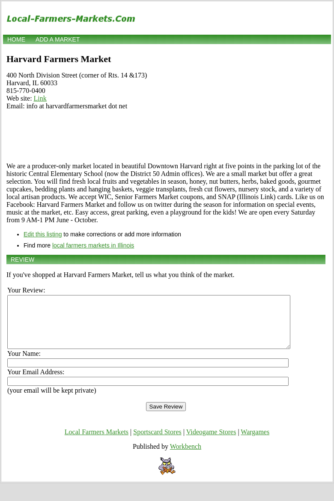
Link (40, 98)
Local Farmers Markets (96, 442)
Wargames (255, 442)
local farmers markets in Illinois (93, 245)
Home (16, 39)
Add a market (58, 39)
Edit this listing (43, 234)
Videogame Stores (211, 442)
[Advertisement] (165, 136)
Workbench (185, 456)
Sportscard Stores (157, 442)
